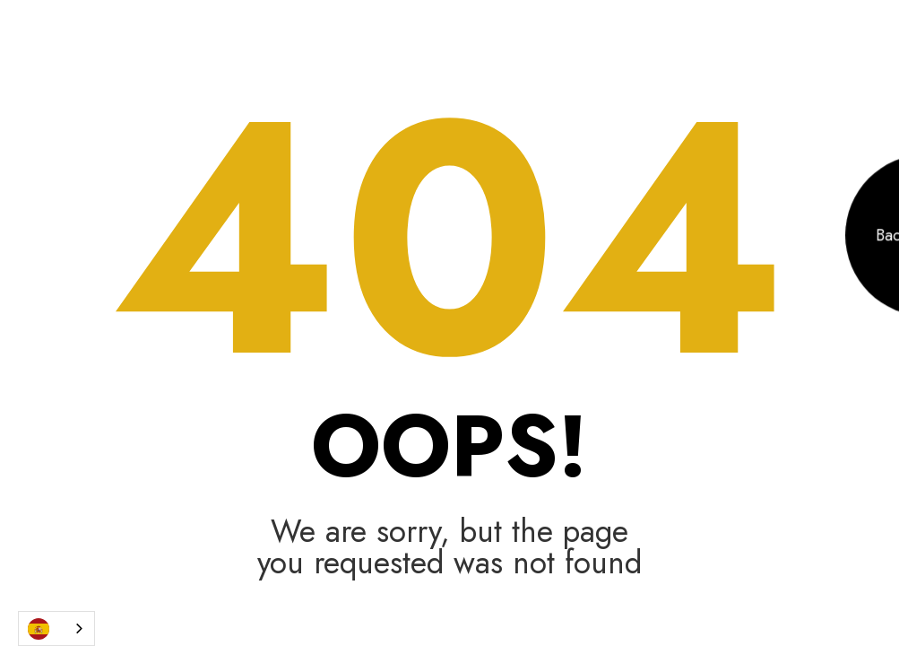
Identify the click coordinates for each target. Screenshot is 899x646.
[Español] (56, 628)
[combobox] (56, 628)
